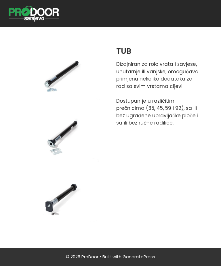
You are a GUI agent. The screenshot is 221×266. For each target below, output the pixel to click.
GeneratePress (139, 257)
